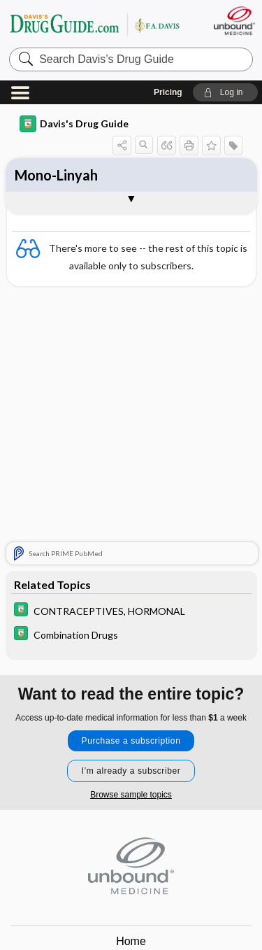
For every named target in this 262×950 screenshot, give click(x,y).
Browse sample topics (131, 795)
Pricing (168, 92)
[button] (225, 92)
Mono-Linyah (56, 174)
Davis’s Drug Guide (94, 24)
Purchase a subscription (131, 741)
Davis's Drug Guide (74, 123)
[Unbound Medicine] (233, 20)
